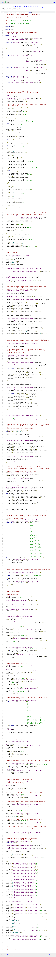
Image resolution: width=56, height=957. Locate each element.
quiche (3, 7)
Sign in (53, 2)
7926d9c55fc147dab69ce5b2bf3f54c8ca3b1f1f (25, 7)
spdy (43, 7)
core (47, 7)
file (30, 12)
